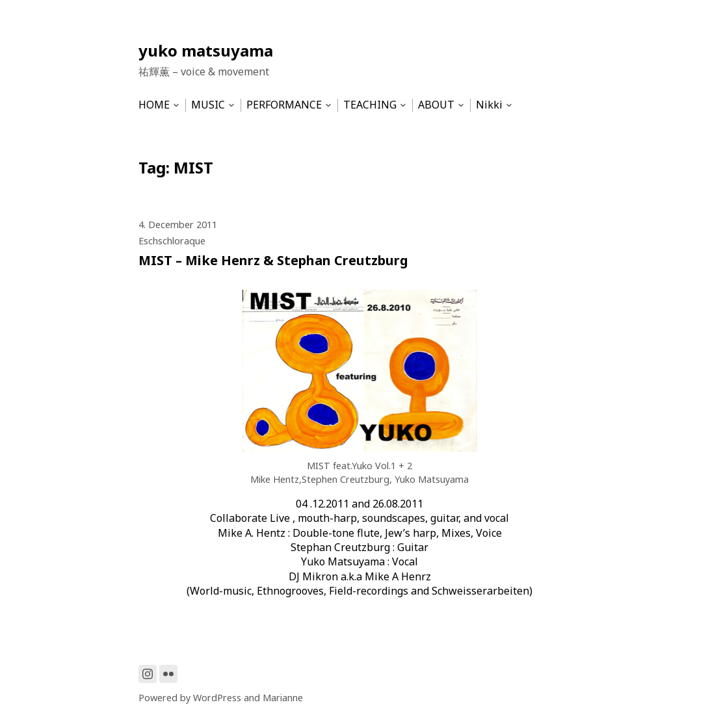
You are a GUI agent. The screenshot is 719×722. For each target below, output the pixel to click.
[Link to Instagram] (147, 674)
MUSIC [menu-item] (208, 105)
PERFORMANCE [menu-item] (284, 105)
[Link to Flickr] (168, 674)
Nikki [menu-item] (489, 105)
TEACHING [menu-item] (370, 105)
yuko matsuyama (205, 50)
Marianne (283, 697)
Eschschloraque (171, 241)
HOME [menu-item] (154, 105)
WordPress (217, 697)
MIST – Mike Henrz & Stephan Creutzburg (273, 260)
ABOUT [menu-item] (436, 105)
